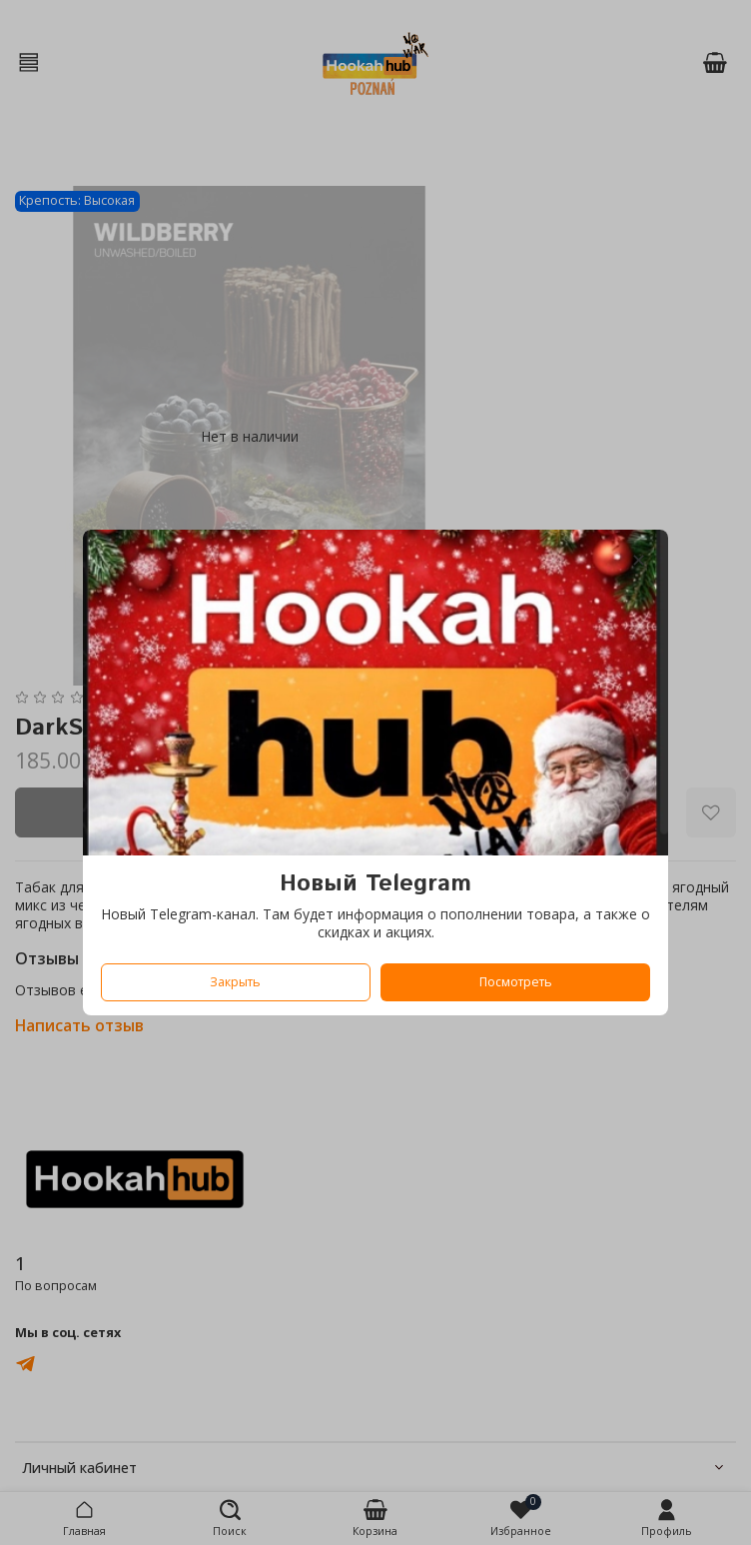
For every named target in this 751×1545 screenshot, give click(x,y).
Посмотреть (515, 981)
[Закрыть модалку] (638, 561)
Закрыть (235, 981)
